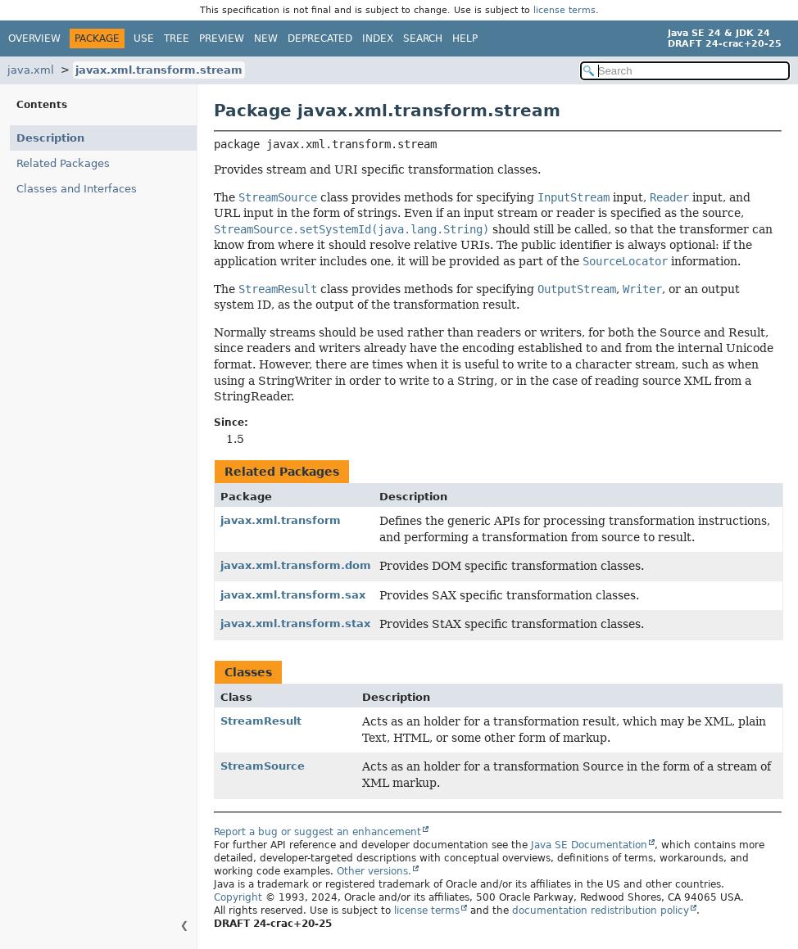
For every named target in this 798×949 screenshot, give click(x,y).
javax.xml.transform (280, 520)
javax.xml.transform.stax (295, 623)
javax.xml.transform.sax (292, 595)
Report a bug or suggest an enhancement (317, 832)
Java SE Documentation (589, 845)
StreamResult (261, 721)
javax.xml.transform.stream (159, 70)
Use (144, 38)
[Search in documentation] (685, 70)
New (266, 38)
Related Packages (63, 163)
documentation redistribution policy (600, 910)
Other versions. (374, 871)
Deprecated (320, 38)
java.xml (30, 70)
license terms (564, 10)
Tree (176, 38)
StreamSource (262, 766)
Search (422, 38)
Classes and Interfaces (76, 189)
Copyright (238, 897)
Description (50, 138)
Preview (221, 38)
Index (377, 38)
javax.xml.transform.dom (295, 565)
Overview (34, 38)
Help (465, 38)
